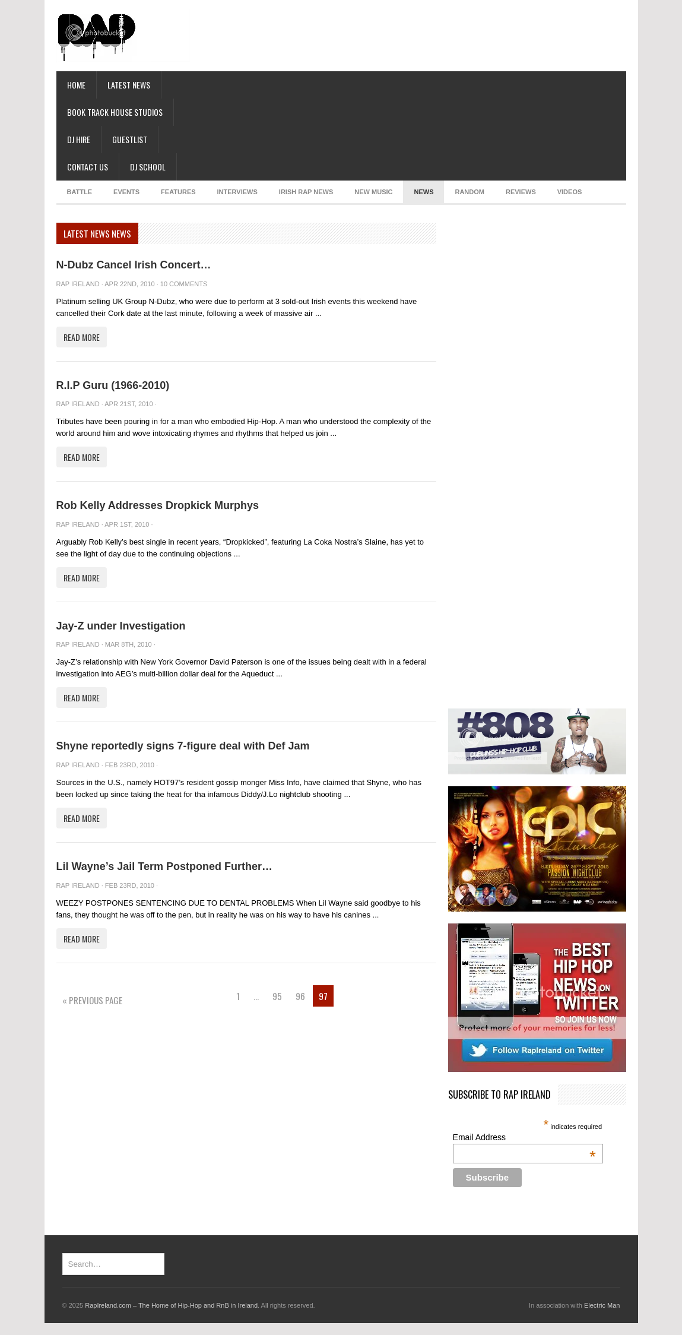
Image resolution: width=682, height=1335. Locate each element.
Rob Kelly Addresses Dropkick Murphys (157, 505)
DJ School (148, 166)
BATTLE (80, 191)
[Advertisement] (230, 44)
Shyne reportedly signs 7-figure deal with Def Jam (183, 746)
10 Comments (183, 283)
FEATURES (178, 191)
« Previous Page (92, 1000)
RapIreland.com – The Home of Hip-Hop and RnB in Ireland (171, 1305)
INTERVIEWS (237, 191)
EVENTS (126, 191)
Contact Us (87, 166)
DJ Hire (78, 139)
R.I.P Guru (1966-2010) (113, 385)
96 (300, 995)
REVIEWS (521, 191)
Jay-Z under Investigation (121, 626)
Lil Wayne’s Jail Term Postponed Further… (164, 866)
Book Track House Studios (115, 112)
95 (277, 995)
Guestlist (129, 139)
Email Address (524, 1137)
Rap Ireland (78, 283)
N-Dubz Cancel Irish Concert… (133, 265)
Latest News (128, 84)
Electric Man (602, 1305)
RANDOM (469, 191)
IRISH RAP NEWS (306, 191)
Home (76, 84)
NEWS (423, 191)
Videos (569, 191)
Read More (82, 337)
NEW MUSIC (373, 191)
